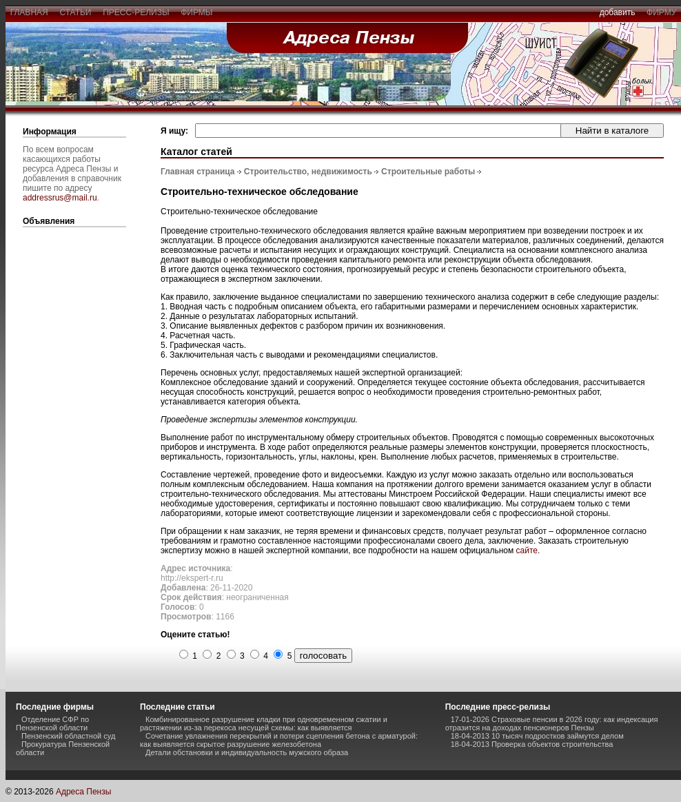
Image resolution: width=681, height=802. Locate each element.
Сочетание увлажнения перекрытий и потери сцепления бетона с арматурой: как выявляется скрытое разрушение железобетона (279, 740)
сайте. (528, 550)
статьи (75, 12)
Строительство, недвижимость (308, 171)
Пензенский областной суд (68, 736)
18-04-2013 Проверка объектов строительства (532, 744)
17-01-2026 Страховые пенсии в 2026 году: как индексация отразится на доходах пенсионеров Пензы (551, 723)
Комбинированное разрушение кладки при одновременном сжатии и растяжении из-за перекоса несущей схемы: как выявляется (263, 723)
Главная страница (198, 171)
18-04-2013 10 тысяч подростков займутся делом (537, 736)
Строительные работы (428, 171)
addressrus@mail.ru (60, 198)
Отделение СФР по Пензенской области (52, 723)
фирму (661, 12)
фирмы (197, 12)
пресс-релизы (136, 12)
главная (29, 12)
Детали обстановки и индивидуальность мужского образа (246, 752)
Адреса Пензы (83, 791)
